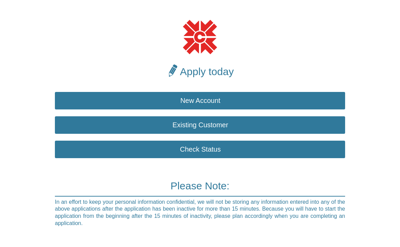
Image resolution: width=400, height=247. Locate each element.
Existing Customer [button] (200, 125)
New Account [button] (200, 100)
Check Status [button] (200, 149)
